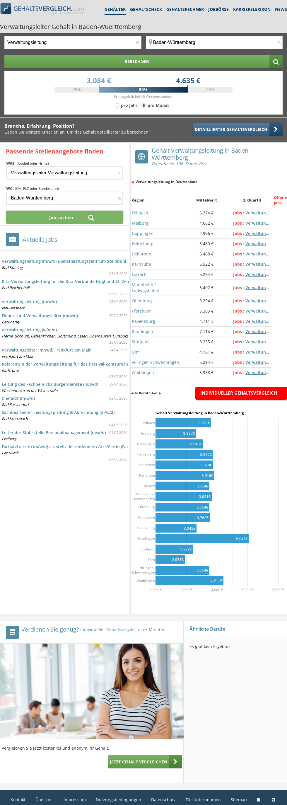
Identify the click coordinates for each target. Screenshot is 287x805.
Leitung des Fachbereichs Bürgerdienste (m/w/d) (50, 384)
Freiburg (140, 223)
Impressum (75, 799)
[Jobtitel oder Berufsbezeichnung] (72, 42)
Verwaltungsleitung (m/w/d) (29, 301)
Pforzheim (142, 311)
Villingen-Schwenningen (155, 362)
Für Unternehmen (203, 799)
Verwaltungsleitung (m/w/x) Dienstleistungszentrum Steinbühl (64, 261)
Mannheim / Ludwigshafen (145, 287)
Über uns (44, 799)
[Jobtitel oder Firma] (64, 173)
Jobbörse (218, 9)
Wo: (32, 188)
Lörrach (139, 274)
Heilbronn (141, 254)
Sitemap (239, 799)
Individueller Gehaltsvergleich (238, 393)
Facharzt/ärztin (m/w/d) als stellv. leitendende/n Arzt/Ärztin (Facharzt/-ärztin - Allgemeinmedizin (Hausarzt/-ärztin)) (116, 446)
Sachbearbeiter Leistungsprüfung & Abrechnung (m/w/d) (58, 412)
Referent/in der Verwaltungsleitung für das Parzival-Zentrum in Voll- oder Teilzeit (83, 364)
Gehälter (115, 9)
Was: (27, 163)
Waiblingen (143, 372)
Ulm (136, 352)
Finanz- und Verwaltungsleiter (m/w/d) (40, 315)
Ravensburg (143, 321)
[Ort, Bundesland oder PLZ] (214, 42)
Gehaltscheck (146, 9)
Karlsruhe (141, 264)
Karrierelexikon (252, 9)
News (281, 9)
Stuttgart (140, 341)
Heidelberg (142, 243)
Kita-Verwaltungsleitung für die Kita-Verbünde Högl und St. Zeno (67, 281)
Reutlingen (142, 331)
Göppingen (142, 233)
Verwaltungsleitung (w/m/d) (29, 329)
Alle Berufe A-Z (144, 392)
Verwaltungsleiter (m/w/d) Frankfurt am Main (47, 350)
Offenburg (142, 300)
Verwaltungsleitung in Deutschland (167, 181)
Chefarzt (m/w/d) (18, 398)
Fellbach (140, 213)
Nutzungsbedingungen (118, 799)
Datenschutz (163, 799)
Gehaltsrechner (185, 9)
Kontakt (18, 799)
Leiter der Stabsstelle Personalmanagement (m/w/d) (54, 432)
